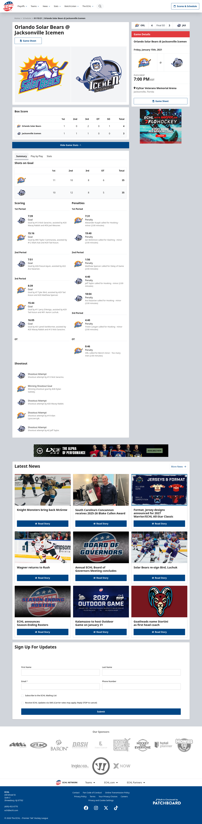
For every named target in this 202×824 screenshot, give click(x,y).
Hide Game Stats (70, 145)
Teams (35, 6)
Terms (92, 796)
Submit (101, 711)
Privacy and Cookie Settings (101, 800)
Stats (57, 6)
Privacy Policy (80, 796)
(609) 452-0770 (11, 806)
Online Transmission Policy (117, 792)
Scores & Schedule (185, 6)
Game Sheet (28, 40)
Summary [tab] (21, 156)
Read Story (42, 523)
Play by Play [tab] (37, 156)
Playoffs (22, 6)
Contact (76, 792)
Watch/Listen (72, 6)
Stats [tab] (49, 156)
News (46, 6)
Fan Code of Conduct (92, 792)
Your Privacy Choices (108, 796)
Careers (124, 796)
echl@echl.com (11, 810)
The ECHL (88, 6)
